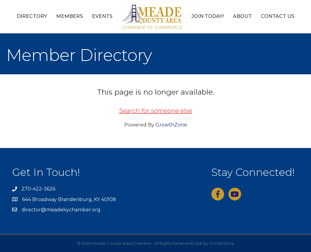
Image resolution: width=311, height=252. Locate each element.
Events (102, 16)
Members (69, 16)
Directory (32, 16)
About (242, 16)
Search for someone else (155, 110)
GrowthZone (171, 125)
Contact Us (277, 16)
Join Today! (207, 16)
